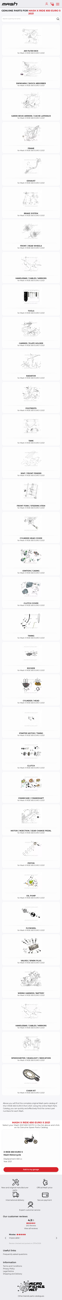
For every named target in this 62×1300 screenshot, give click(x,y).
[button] (31, 1139)
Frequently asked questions (15, 1254)
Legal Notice (8, 1271)
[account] (47, 3)
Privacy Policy (9, 1269)
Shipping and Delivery (12, 1274)
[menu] (57, 3)
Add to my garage (31, 1169)
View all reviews (31, 1228)
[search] (58, 19)
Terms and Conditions (12, 1266)
